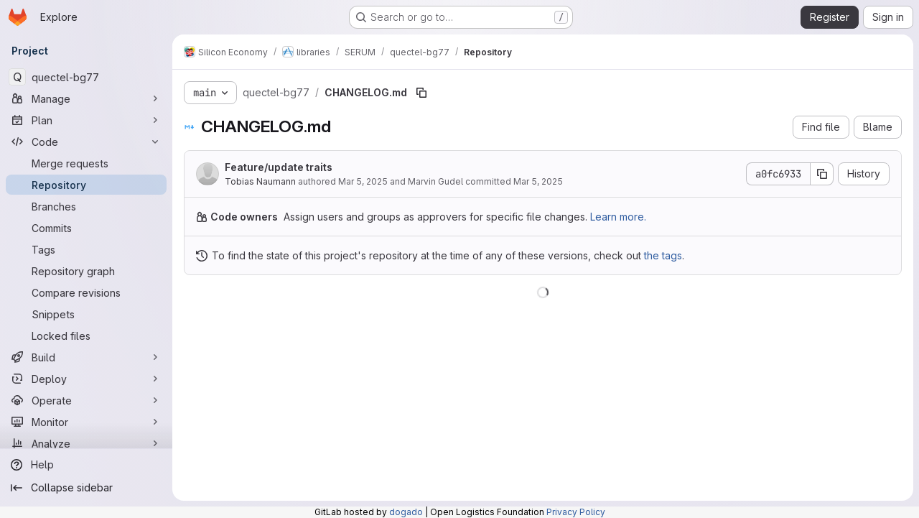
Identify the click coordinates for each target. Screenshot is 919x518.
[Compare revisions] (86, 292)
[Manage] (86, 98)
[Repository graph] (86, 271)
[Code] (86, 141)
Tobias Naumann (260, 181)
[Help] (86, 465)
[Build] (86, 357)
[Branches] (86, 206)
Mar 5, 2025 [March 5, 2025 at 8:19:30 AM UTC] (363, 181)
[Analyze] (86, 443)
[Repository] (86, 185)
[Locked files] (86, 335)
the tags (663, 255)
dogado (406, 512)
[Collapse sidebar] (86, 488)
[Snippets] (86, 314)
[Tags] (86, 249)
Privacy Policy (575, 512)
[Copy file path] (421, 92)
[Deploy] (86, 379)
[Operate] (86, 400)
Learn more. (618, 217)
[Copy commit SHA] (822, 173)
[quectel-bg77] (86, 77)
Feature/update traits (278, 167)
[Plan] (86, 120)
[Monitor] (86, 422)
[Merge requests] (86, 163)
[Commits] (86, 228)
